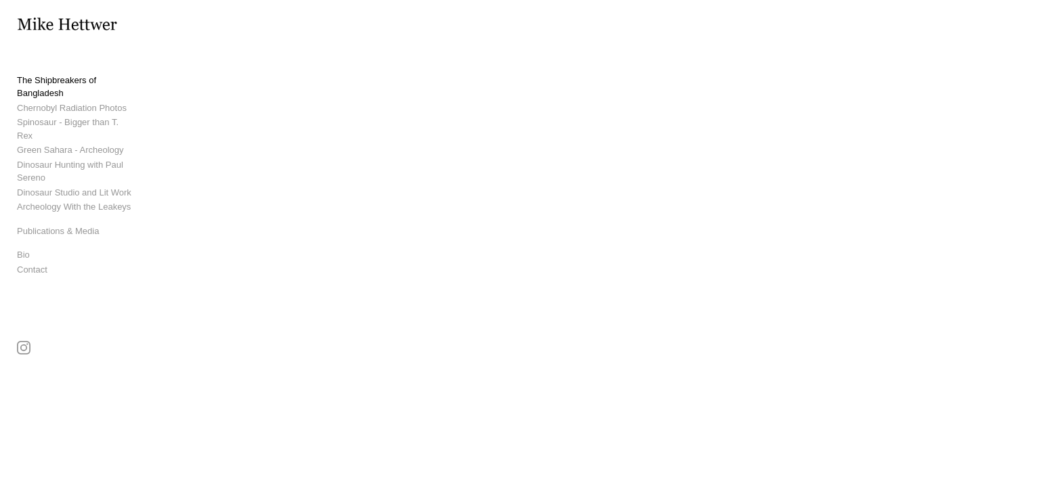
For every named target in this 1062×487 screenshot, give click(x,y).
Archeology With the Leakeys (74, 182)
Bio (23, 230)
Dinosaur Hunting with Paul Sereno (85, 153)
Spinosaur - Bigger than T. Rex (77, 124)
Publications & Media (58, 206)
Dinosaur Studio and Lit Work (74, 167)
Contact (32, 244)
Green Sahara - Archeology (70, 138)
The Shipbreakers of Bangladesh (81, 95)
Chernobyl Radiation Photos (72, 109)
